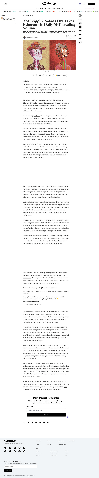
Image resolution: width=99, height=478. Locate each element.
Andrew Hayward (33, 37)
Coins (37, 444)
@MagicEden (45, 288)
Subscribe (8, 470)
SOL (75, 11)
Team (37, 451)
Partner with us (89, 8)
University (72, 441)
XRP (47, 11)
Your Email (30, 406)
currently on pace (41, 231)
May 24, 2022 (37, 304)
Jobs (66, 455)
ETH (20, 11)
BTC (5, 11)
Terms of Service (54, 451)
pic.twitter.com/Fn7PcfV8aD (31, 301)
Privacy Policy (54, 455)
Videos (53, 8)
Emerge (49, 8)
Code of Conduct (54, 453)
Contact (67, 451)
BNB (34, 11)
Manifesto (38, 455)
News (37, 8)
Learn (41, 8)
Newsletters (60, 8)
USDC (60, 11)
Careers (67, 453)
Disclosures (38, 453)
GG (45, 8)
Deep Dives (61, 441)
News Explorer (62, 444)
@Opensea (53, 288)
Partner (38, 441)
